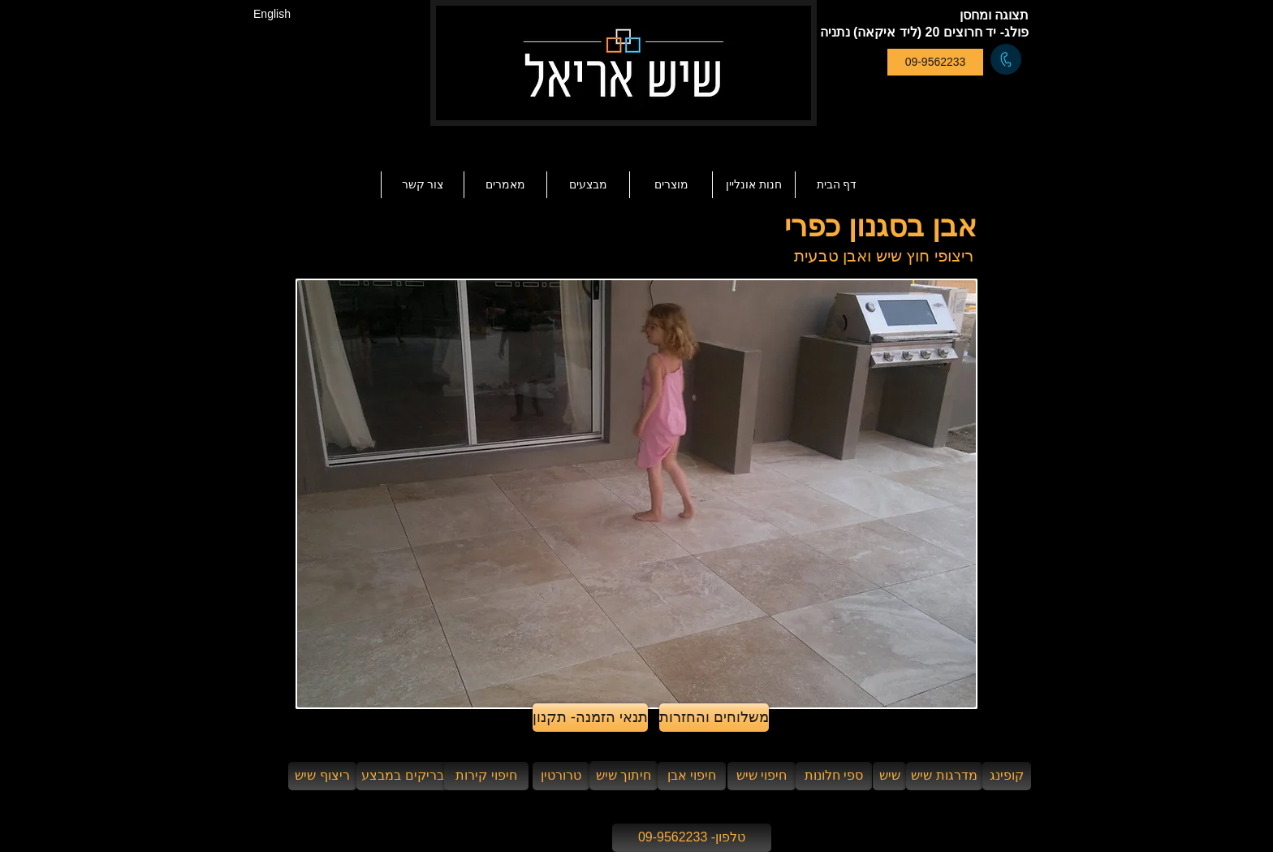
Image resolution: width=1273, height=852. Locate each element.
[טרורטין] (561, 776)
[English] (272, 14)
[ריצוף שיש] (322, 776)
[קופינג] (1006, 776)
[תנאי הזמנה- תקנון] (590, 717)
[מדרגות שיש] (944, 776)
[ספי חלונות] (834, 776)
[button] (505, 184)
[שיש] (889, 776)
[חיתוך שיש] (623, 775)
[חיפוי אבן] (692, 776)
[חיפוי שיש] (761, 776)
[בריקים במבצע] (402, 776)
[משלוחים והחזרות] (714, 717)
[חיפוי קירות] (486, 776)
